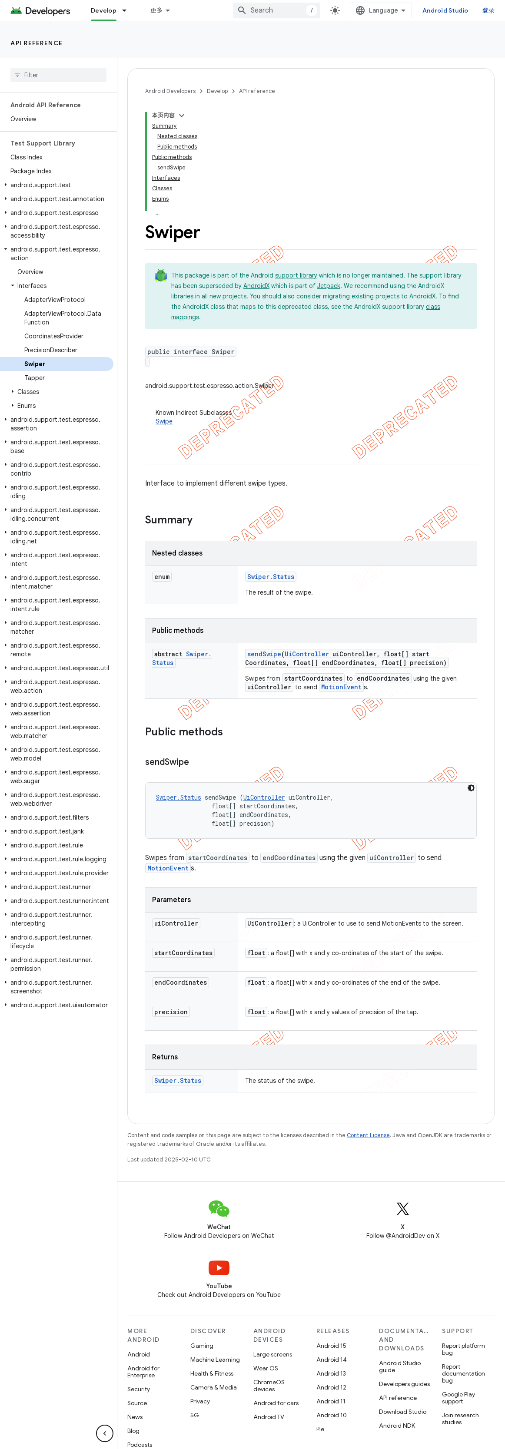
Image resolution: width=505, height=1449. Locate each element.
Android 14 (331, 1359)
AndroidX (256, 286)
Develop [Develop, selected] (103, 10)
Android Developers (170, 91)
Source (137, 1403)
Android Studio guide (400, 1366)
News (135, 1417)
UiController (307, 654)
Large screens (272, 1354)
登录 (488, 10)
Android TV (268, 1417)
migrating (336, 296)
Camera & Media (213, 1387)
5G (194, 1415)
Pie (320, 1429)
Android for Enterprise (143, 1371)
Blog (133, 1431)
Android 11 (331, 1401)
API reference (36, 43)
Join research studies (460, 1418)
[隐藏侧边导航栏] (104, 1433)
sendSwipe (264, 654)
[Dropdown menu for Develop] (128, 10)
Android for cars (276, 1403)
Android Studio (445, 10)
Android (138, 1354)
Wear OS (265, 1368)
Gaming (201, 1346)
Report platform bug (463, 1349)
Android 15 (331, 1346)
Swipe (164, 421)
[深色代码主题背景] (471, 788)
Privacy (200, 1401)
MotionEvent (341, 687)
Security (138, 1389)
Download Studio (402, 1412)
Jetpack (328, 286)
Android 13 (331, 1373)
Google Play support (458, 1397)
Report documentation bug (463, 1373)
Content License (368, 1135)
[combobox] (276, 10)
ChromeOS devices (269, 1385)
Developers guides (404, 1384)
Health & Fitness (211, 1373)
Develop (217, 91)
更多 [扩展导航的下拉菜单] (156, 10)
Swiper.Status (270, 576)
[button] (56, 185)
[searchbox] (58, 75)
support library (296, 275)
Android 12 (331, 1387)
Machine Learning (215, 1359)
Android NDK (397, 1425)
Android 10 (331, 1415)
